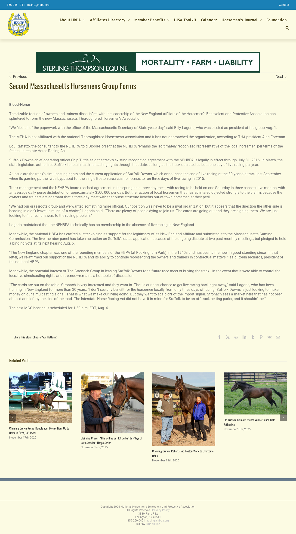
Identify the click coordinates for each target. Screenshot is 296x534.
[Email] (278, 337)
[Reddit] (236, 337)
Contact (284, 4)
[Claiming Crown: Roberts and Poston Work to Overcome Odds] (183, 374)
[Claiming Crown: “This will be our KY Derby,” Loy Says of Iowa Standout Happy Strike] (112, 374)
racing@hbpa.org (38, 4)
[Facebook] (219, 337)
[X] (228, 337)
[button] (287, 28)
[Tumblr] (253, 337)
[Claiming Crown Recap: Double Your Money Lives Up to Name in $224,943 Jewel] (40, 374)
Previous (20, 76)
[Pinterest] (261, 337)
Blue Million (153, 524)
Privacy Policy (161, 510)
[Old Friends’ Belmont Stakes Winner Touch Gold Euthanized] (255, 374)
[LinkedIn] (244, 337)
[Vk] (269, 337)
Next (279, 76)
